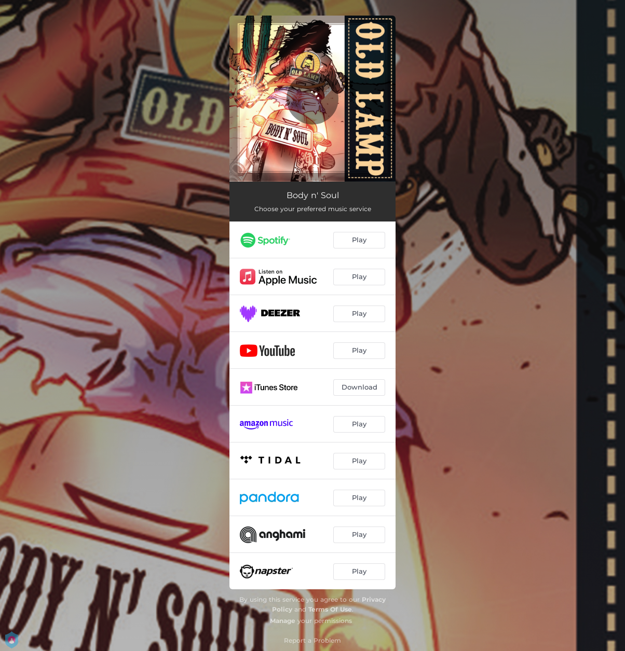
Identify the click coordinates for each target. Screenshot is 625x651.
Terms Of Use (330, 609)
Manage (282, 621)
